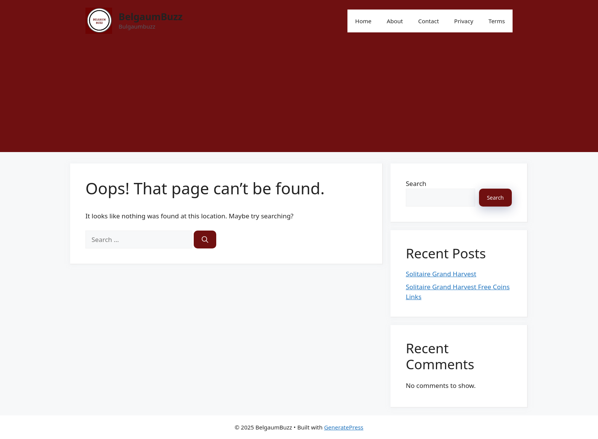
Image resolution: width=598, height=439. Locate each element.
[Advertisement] (299, 98)
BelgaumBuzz (151, 16)
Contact (428, 21)
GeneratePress (343, 427)
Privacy (463, 21)
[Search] (205, 240)
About (395, 21)
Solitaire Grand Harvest (441, 273)
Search (416, 183)
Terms (497, 21)
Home (363, 21)
